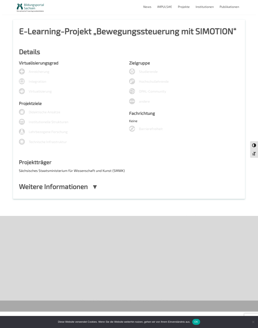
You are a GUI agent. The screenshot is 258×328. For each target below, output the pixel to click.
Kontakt (21, 257)
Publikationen (229, 6)
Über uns (22, 236)
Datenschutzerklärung (32, 270)
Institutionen (205, 6)
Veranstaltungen (28, 250)
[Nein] (253, 322)
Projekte (184, 6)
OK (196, 321)
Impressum (24, 263)
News (147, 6)
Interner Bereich (27, 277)
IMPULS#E (164, 6)
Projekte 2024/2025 (185, 290)
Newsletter (24, 243)
